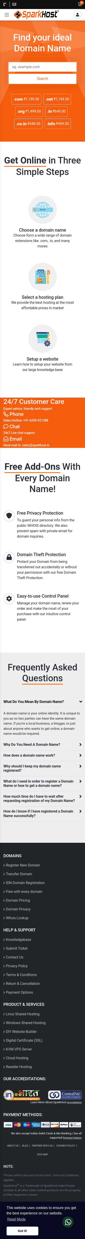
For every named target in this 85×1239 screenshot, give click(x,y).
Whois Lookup (17, 918)
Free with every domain (24, 891)
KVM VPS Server (19, 1049)
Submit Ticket (17, 948)
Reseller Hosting (19, 1067)
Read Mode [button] (16, 1219)
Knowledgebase (18, 939)
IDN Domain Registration (25, 883)
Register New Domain (23, 865)
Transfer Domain (19, 874)
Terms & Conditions (21, 975)
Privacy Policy (17, 966)
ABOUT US (12, 1145)
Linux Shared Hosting (22, 1014)
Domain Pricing (18, 900)
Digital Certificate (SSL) (24, 1040)
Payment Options (19, 992)
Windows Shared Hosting (26, 1023)
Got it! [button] (22, 1231)
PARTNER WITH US (42, 1145)
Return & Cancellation (23, 983)
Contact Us (14, 957)
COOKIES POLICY (65, 1145)
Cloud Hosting (17, 1058)
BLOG (25, 1145)
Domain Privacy (18, 909)
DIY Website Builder (21, 1031)
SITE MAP (42, 1154)
